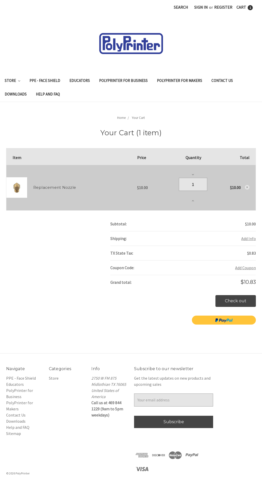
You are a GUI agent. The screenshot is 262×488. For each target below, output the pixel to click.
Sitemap (13, 433)
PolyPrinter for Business (123, 80)
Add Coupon (245, 267)
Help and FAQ (48, 94)
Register (223, 7)
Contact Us (222, 80)
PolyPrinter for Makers (179, 80)
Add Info (248, 238)
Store (12, 80)
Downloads (16, 94)
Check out (235, 300)
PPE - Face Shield (44, 80)
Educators (79, 80)
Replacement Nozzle (54, 187)
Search (181, 7)
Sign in (201, 7)
